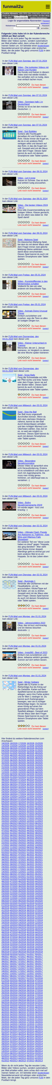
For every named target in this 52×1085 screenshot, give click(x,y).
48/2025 (39, 753)
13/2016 (30, 998)
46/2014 (22, 1034)
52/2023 (30, 801)
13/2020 (5, 898)
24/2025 (30, 765)
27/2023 (30, 813)
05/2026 (39, 748)
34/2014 (39, 1039)
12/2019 (39, 922)
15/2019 (14, 922)
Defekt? (46, 87)
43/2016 (30, 983)
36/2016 (5, 988)
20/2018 (30, 944)
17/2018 (14, 947)
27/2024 (22, 789)
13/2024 (14, 797)
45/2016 (14, 983)
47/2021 (22, 855)
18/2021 (14, 869)
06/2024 (30, 799)
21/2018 (22, 944)
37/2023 (30, 809)
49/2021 (5, 855)
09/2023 (14, 823)
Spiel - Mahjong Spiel (28, 239)
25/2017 (39, 966)
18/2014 (5, 1048)
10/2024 (39, 797)
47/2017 (22, 956)
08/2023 (22, 823)
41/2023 (39, 806)
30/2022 (22, 838)
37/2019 (39, 910)
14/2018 (39, 947)
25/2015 (5, 1019)
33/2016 (30, 988)
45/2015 (5, 1010)
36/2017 (30, 961)
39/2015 (14, 1012)
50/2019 (14, 906)
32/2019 (39, 913)
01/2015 (39, 1029)
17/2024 (22, 794)
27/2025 (5, 765)
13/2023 (22, 821)
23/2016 (30, 993)
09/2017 (5, 976)
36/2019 (5, 913)
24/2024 (5, 792)
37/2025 (5, 760)
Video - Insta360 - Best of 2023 (32, 652)
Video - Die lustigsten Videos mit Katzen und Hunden (33, 68)
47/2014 (14, 1034)
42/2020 (14, 884)
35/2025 (22, 760)
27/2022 (5, 840)
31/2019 (5, 915)
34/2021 (5, 862)
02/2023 (30, 826)
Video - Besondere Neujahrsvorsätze (26, 462)
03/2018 (5, 954)
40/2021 (39, 857)
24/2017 (5, 969)
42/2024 (22, 782)
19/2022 (30, 843)
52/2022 (5, 828)
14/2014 (39, 1048)
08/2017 (14, 976)
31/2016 (5, 990)
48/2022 (39, 828)
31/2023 (39, 811)
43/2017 (14, 959)
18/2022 (39, 843)
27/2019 (39, 915)
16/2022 (14, 845)
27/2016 (39, 990)
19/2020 (39, 893)
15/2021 (39, 869)
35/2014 (30, 1039)
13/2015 (22, 1024)
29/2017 (5, 966)
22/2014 (14, 1046)
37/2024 (22, 784)
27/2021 (22, 864)
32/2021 (22, 862)
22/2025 (5, 767)
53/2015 (22, 1005)
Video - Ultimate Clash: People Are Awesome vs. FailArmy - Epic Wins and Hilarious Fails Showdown (33, 536)
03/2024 (14, 801)
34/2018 (39, 937)
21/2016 (5, 995)
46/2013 (5, 1058)
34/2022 (30, 835)
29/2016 (22, 990)
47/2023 (30, 804)
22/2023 (30, 816)
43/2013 (30, 1058)
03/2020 (5, 903)
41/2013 (5, 1061)
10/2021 (39, 872)
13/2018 (5, 949)
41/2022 (14, 833)
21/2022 (14, 843)
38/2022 (39, 833)
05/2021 (39, 874)
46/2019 (5, 908)
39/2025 (30, 758)
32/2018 (14, 939)
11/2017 (30, 973)
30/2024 (39, 787)
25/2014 (30, 1044)
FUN (41, 50)
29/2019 (22, 915)
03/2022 (39, 850)
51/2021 (30, 852)
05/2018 (30, 952)
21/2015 (39, 1019)
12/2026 (22, 746)
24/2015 (14, 1019)
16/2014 (22, 1048)
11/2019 (5, 925)
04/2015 (14, 1029)
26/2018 (22, 942)
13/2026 (14, 746)
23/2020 (5, 893)
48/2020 (5, 881)
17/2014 (14, 1048)
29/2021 (5, 864)
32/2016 (39, 988)
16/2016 (5, 998)
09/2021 (5, 874)
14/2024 (5, 797)
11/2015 (39, 1024)
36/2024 (30, 784)
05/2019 (14, 927)
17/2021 (22, 869)
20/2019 (14, 920)
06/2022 (14, 850)
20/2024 (39, 792)
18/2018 (5, 947)
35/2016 (14, 988)
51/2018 (22, 930)
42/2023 (30, 806)
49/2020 (39, 879)
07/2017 (22, 976)
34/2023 (14, 811)
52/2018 (14, 930)
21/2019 (5, 920)
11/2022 (14, 847)
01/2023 (39, 826)
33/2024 (14, 787)
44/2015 (14, 1010)
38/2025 (39, 758)
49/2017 (5, 956)
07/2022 (5, 850)
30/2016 (14, 990)
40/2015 (5, 1012)
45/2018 (30, 932)
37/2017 (22, 961)
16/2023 (39, 818)
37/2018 (14, 937)
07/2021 (22, 874)
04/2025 (30, 775)
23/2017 (14, 969)
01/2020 (22, 903)
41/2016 (5, 985)
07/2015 (30, 1027)
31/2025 (14, 763)
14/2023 (14, 821)
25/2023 (5, 816)
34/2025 (30, 760)
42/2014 (14, 1036)
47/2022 (5, 830)
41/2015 (39, 1010)
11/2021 (30, 872)
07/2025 (5, 775)
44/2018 (39, 932)
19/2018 (39, 944)
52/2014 (14, 1031)
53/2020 (5, 879)
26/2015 (39, 1017)
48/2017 (14, 956)
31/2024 (30, 787)
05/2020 (30, 901)
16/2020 (22, 896)
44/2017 (5, 959)
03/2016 (30, 1002)
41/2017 (30, 959)
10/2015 (5, 1027)
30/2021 (39, 862)
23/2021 (14, 867)
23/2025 (39, 765)
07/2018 (14, 952)
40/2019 (14, 910)
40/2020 (30, 884)
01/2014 (5, 1031)
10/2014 (30, 1051)
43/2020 (5, 884)
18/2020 (5, 896)
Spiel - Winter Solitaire (28, 682)
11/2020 (22, 898)
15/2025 (22, 770)
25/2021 (39, 864)
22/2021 (22, 867)
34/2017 (5, 964)
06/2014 (14, 1053)
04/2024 (5, 801)
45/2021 (39, 855)
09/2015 (14, 1027)
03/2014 (39, 1053)
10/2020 (30, 898)
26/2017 (30, 966)
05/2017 (39, 976)
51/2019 (5, 906)
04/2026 (5, 750)
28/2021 (14, 864)
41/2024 (30, 782)
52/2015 (30, 1005)
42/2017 (22, 959)
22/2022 (5, 843)
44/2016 (22, 983)
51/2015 (39, 1005)
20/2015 (5, 1022)
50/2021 (39, 852)
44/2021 (5, 857)
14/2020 (39, 896)
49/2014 (39, 1031)
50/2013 (22, 1056)
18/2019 (30, 920)
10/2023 (5, 823)
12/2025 (5, 772)
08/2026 (14, 748)
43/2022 (39, 830)
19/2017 (5, 971)
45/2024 (39, 780)
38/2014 (5, 1039)
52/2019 (39, 903)
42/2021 (22, 857)
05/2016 (14, 1002)
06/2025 (14, 775)
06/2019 (5, 927)
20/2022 (22, 843)
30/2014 (30, 1041)
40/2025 (22, 758)
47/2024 (22, 780)
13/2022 (39, 845)
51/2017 (30, 954)
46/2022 (14, 830)
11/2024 (30, 797)
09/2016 (22, 1000)
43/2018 (5, 935)
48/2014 (5, 1034)
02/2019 (39, 927)
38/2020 (5, 886)
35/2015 (5, 1015)
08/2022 (39, 847)
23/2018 (5, 944)
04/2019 (22, 927)
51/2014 (22, 1031)
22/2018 (14, 944)
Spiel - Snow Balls (26, 375)
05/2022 (22, 850)
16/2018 (22, 947)
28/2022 (39, 838)
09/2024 (5, 799)
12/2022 (5, 847)
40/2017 (39, 959)
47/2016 (39, 981)
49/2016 (22, 981)
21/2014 (22, 1046)
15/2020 (30, 896)
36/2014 (22, 1039)
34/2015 (14, 1015)
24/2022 (30, 840)
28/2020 (5, 891)
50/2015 (5, 1007)
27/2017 (22, 966)
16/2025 (14, 770)
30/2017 (39, 964)
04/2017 (5, 978)
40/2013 (14, 1061)
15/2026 (39, 743)
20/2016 (14, 995)
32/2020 (14, 889)
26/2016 (5, 993)
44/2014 (39, 1034)
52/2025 (5, 753)
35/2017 (39, 961)
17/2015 (30, 1022)
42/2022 (5, 833)
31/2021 (30, 862)
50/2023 (5, 804)
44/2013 (22, 1058)
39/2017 (5, 961)
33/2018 (5, 939)
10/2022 (22, 847)
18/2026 (14, 743)
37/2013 (30, 1061)
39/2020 (39, 884)
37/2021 (22, 859)
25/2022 (22, 840)
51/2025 (14, 753)
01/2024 (14, 777)
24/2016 (22, 993)
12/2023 (30, 821)
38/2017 (14, 961)
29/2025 (30, 763)
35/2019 (14, 913)
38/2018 (5, 937)
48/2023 (22, 804)
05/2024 (39, 799)
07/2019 (39, 925)
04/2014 (30, 1053)
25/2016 (14, 993)
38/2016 (30, 985)
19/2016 (22, 995)
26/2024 (30, 789)
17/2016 (39, 995)
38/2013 (22, 1061)
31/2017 (30, 964)
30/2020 (30, 889)
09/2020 (39, 898)
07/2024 (22, 799)
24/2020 (39, 891)
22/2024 (22, 792)
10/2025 (22, 772)
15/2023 (5, 821)
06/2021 (30, 874)
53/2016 (14, 1005)
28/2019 (30, 915)
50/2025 (22, 753)
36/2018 (22, 937)
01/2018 (5, 930)
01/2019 (30, 903)
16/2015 (39, 1022)
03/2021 (14, 876)
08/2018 (5, 952)
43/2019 (30, 908)
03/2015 (22, 1029)
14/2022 (30, 845)
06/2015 (39, 1027)
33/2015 (22, 1015)
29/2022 (30, 838)
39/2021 (5, 859)
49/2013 (30, 1056)
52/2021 (22, 852)
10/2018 (30, 949)
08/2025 (39, 772)
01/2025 (39, 750)
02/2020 (14, 903)
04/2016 (22, 1002)
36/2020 (22, 886)
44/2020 (39, 881)
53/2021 (39, 876)
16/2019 (5, 922)
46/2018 (22, 932)
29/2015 (14, 1017)
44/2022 (30, 830)
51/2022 (14, 828)
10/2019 (14, 925)
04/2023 (14, 826)
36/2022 (14, 835)
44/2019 (22, 908)
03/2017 (14, 978)
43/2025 (39, 755)
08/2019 (30, 925)
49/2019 (22, 906)
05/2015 (5, 1029)
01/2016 (5, 1005)
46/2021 (30, 855)
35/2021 (39, 859)
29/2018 (39, 939)
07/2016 (39, 1000)
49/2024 (5, 780)
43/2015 (22, 1010)
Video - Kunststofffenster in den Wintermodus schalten (33, 282)
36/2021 (30, 859)
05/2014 (22, 1053)
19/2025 (30, 767)
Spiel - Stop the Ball (27, 412)
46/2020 (22, 881)
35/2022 (22, 835)
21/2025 (14, 767)
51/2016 (5, 981)
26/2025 (14, 765)
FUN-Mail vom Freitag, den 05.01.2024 (27, 275)
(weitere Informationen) (38, 18)
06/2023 (39, 823)
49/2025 (30, 753)
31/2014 (22, 1041)
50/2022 (22, 828)
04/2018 (39, 952)
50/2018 (30, 930)
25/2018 (30, 942)
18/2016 (30, 995)
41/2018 (22, 935)
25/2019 (14, 918)
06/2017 (30, 976)
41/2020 (22, 884)
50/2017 (39, 954)
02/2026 (22, 750)
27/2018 (14, 942)
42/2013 (39, 1058)
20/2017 (39, 969)
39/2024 (5, 784)
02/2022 (5, 852)
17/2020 (14, 896)
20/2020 (30, 893)
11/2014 (22, 1051)
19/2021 (5, 869)
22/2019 (39, 918)
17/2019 (39, 920)
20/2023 (5, 818)
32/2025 (5, 763)
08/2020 (5, 901)
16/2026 (30, 743)
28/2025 (39, 763)
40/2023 (5, 809)
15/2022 (22, 845)
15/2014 (30, 1048)
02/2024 (22, 801)
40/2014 (30, 1036)
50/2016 (14, 981)
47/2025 (5, 755)
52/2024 (22, 777)
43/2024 (14, 782)
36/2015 (39, 1012)
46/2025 (14, 755)
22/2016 (39, 993)
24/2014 (39, 1044)
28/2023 (22, 813)
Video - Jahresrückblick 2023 (31, 623)
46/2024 (30, 780)
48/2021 (14, 855)
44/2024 (5, 782)
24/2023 (14, 816)
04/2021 (5, 876)
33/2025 (39, 760)
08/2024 (14, 799)
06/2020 (22, 901)
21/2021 (30, 867)
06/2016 (5, 1002)
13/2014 (5, 1051)
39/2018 (39, 935)
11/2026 (30, 746)
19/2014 (39, 1046)
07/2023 (30, 823)
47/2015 (30, 1007)
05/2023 (5, 826)
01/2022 (14, 852)
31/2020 (22, 889)
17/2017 (22, 971)
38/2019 (30, 910)
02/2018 (14, 954)
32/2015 (30, 1015)
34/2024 (5, 787)
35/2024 (39, 784)
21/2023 (39, 816)
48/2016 (30, 981)
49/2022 (30, 828)
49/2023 (14, 804)
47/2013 (39, 1056)
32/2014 (14, 1041)
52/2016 (39, 978)
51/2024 (30, 777)
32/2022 (5, 838)
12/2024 (22, 797)
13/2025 (39, 770)
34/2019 (22, 913)
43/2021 (14, 857)
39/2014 (39, 1036)
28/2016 (30, 990)
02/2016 (39, 1002)
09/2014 (39, 1051)
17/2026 (22, 743)
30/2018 (30, 939)
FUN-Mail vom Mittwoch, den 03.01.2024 (27, 405)
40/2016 (14, 985)
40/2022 (22, 833)
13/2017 (14, 973)
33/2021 (14, 862)
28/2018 (5, 942)
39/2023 (14, 809)
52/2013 (5, 1056)
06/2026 (30, 748)
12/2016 (39, 998)
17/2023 (30, 818)
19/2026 (5, 743)
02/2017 (22, 978)
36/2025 (14, 760)
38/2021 (14, 859)
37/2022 (5, 835)
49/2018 (39, 930)
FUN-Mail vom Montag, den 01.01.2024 (27, 616)
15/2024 (39, 794)
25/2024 (39, 789)
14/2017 (5, 973)
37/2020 (14, 886)
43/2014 (5, 1036)
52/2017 (22, 954)
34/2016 (22, 988)
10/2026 (39, 746)
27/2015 (30, 1017)
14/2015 (14, 1024)
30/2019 (14, 915)
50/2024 (39, 777)
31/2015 (39, 1015)
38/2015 (22, 1012)
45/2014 (30, 1034)
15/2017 (39, 971)
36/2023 (39, 809)
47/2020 (14, 881)
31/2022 (14, 838)
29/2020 (39, 889)
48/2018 (5, 932)
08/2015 (22, 1027)
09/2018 (39, 949)
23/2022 (39, 840)
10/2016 (14, 1000)
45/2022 (22, 830)
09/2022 (30, 847)
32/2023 (30, 811)
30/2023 (5, 813)
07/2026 (22, 748)
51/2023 (39, 801)
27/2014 (14, 1044)
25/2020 (30, 891)
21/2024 (30, 792)
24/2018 (39, 942)
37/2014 (14, 1039)
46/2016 (5, 983)
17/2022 (5, 845)
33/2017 (14, 964)
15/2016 (14, 998)
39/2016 (22, 985)
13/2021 (14, 872)
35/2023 (5, 811)
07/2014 (5, 1053)
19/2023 (14, 818)
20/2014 (30, 1046)
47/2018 (14, 932)
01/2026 (30, 750)
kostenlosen (43, 46)
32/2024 (22, 787)
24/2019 (22, 918)
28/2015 (22, 1017)
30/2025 (22, 763)
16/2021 (30, 869)
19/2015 (14, 1022)
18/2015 (22, 1022)
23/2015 (22, 1019)
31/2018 (22, 939)
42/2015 (30, 1010)
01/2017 (30, 978)
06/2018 (22, 952)
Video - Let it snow (26, 178)
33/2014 (5, 1041)
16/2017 (30, 971)
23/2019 (30, 918)
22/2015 (30, 1019)
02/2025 (5, 777)
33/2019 (30, 913)
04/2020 (39, 901)
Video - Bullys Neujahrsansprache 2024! (30, 503)
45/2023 (5, 806)
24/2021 (5, 867)
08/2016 (30, 1000)
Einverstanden (21, 17)
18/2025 (39, 767)
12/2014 (14, 1051)
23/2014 (5, 1046)
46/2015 (39, 1007)
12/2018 (14, 949)
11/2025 (14, 772)
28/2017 (14, 966)
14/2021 (5, 872)
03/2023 (22, 826)
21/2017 (30, 969)
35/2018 (30, 937)
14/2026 (5, 746)
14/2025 (30, 770)
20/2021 (39, 867)
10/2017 (39, 973)
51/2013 (14, 1056)
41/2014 (22, 1036)
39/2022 (30, 833)
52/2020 (14, 879)
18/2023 (22, 818)
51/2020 (22, 879)
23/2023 (22, 816)
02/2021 (22, 876)
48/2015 (22, 1007)
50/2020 (30, 879)
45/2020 (30, 881)
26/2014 (22, 1044)
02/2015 (30, 1029)
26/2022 (14, 840)
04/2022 (30, 850)
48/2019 (30, 906)
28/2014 (5, 1044)
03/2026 (14, 750)
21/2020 (22, 893)
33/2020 (5, 889)
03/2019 (30, 927)
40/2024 (39, 782)
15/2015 (5, 1024)
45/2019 (14, 908)
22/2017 (22, 969)
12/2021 (22, 872)
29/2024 (5, 789)
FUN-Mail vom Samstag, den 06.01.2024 (27, 171)
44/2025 (30, 755)
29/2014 (39, 1041)
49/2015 (14, 1007)
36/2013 (39, 1061)
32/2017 (22, 964)
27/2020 (14, 891)
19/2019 (22, 920)
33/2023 (22, 811)
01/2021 (30, 876)
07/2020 (14, 901)
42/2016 (39, 983)
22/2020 (14, 893)
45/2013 (14, 1058)
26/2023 (39, 813)
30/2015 (5, 1017)
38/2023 (22, 809)
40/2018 (30, 935)
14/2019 (22, 922)
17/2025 (5, 770)
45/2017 (39, 956)
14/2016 (22, 998)
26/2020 (22, 891)
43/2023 (22, 806)
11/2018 (22, 949)
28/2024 (14, 789)
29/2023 (14, 813)
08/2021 (14, 874)
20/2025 (22, 767)
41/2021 (30, 857)
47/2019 (39, 906)
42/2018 (14, 935)
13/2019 (30, 922)
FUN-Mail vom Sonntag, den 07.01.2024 (27, 61)
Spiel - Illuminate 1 (26, 581)
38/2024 (14, 784)
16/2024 (30, 794)
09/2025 (30, 772)
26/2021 (30, 864)
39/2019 (22, 910)
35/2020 (30, 886)
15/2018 (30, 947)
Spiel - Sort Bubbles (27, 131)
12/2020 (14, 898)
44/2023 (14, 806)
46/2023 (39, 804)
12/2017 (22, 973)
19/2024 (5, 794)
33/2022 (39, 835)
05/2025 (22, 775)
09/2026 (5, 748)
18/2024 (14, 794)
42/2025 (5, 758)
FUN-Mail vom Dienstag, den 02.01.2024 (27, 526)
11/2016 (5, 1000)
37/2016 (39, 985)
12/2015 (30, 1024)
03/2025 (39, 775)
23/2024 (14, 792)
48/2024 (14, 780)
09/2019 (22, 925)
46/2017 (30, 956)
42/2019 (39, 908)
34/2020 (39, 886)
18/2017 (14, 971)
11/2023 (39, 821)
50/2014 (30, 1031)
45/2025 (22, 755)
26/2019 (5, 918)
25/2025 (22, 765)
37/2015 (30, 1012)
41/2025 (14, 758)
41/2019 (5, 910)
